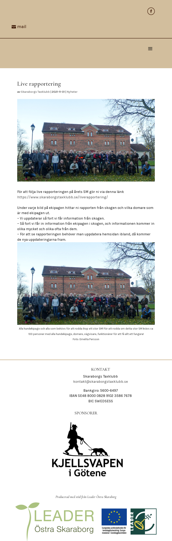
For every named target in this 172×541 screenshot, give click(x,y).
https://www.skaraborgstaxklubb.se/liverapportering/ (62, 197)
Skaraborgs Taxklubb (35, 92)
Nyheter (72, 92)
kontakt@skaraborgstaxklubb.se (100, 381)
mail (21, 26)
